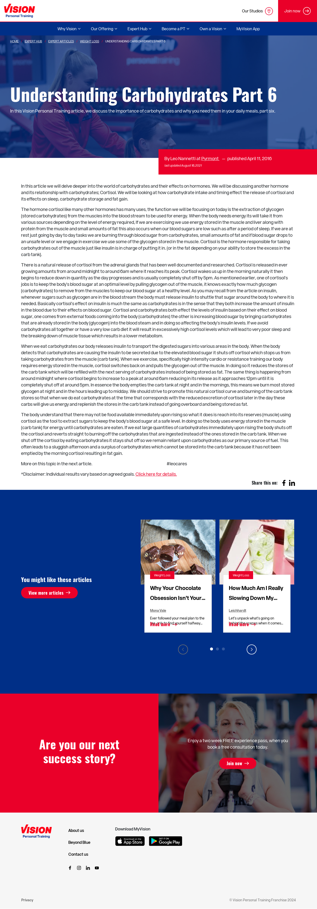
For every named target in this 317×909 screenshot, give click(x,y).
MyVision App (248, 28)
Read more (160, 624)
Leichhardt (237, 610)
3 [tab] (223, 648)
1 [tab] (211, 648)
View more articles (45, 592)
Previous (183, 649)
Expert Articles (61, 41)
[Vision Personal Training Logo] (19, 10)
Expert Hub (33, 41)
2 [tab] (217, 648)
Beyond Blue (79, 842)
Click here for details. (156, 474)
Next (252, 649)
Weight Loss (89, 41)
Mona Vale (158, 610)
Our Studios (257, 11)
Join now (234, 763)
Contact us (78, 854)
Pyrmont (210, 158)
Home (14, 41)
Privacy (27, 900)
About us (76, 830)
